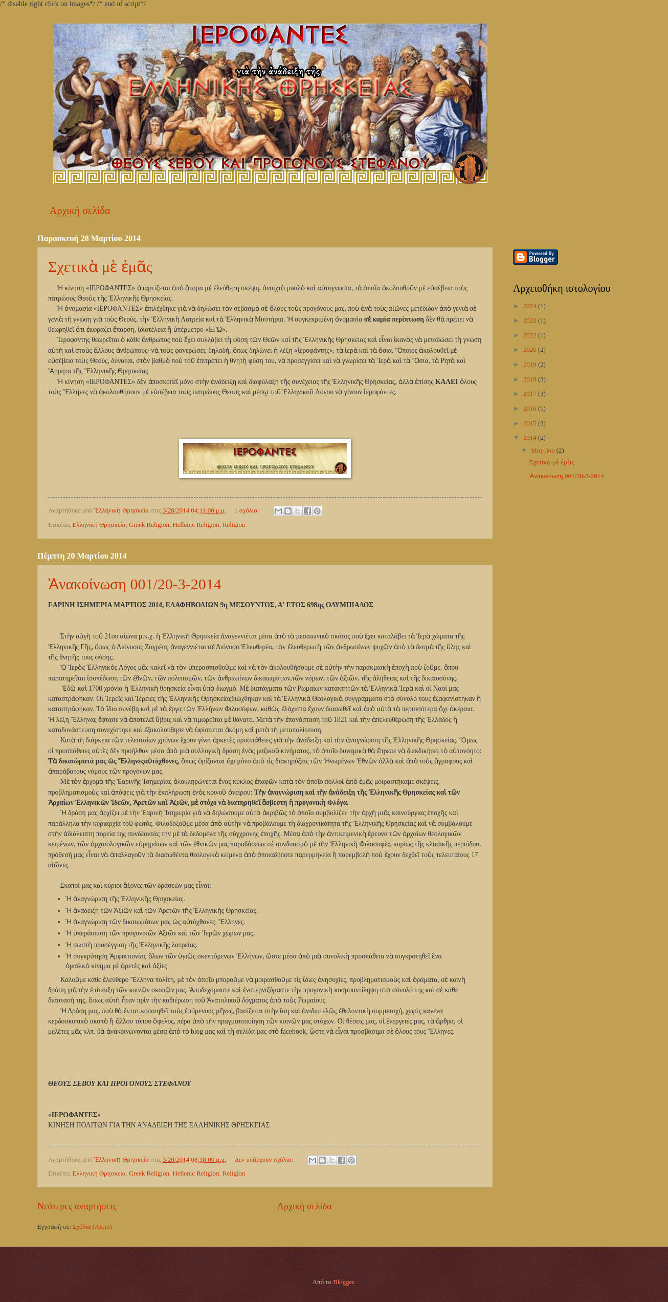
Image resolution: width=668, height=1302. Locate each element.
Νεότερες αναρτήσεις (77, 1206)
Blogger (343, 1282)
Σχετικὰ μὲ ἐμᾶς (100, 266)
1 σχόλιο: (247, 510)
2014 (530, 437)
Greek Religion (149, 524)
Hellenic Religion (195, 524)
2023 (530, 320)
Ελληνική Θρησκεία (98, 524)
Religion (233, 524)
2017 (530, 393)
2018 (530, 379)
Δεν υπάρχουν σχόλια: (265, 1159)
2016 (530, 408)
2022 (530, 335)
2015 (530, 423)
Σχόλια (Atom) (92, 1226)
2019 (530, 364)
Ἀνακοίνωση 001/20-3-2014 (134, 583)
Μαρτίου (543, 450)
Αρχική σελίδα (80, 210)
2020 (530, 349)
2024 (530, 306)
